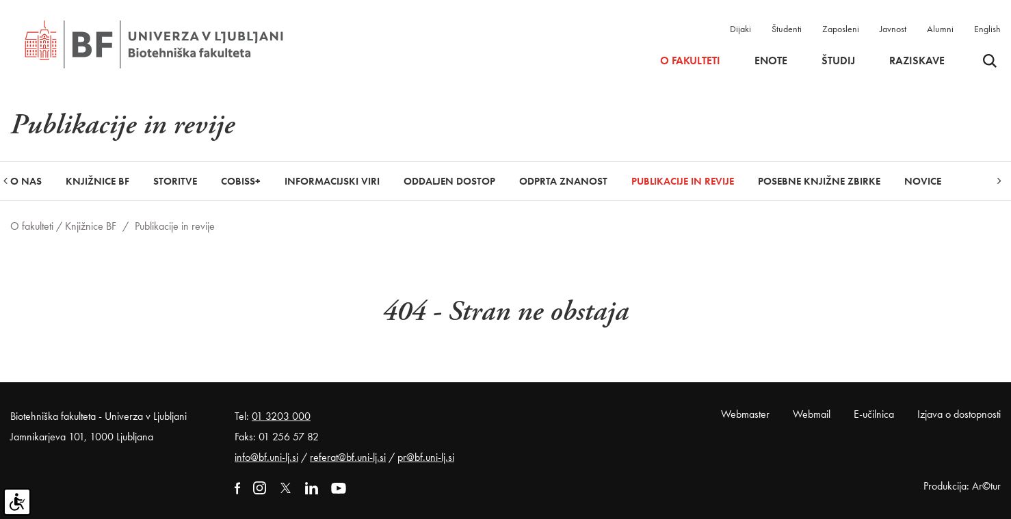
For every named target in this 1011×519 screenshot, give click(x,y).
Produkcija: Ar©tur (962, 486)
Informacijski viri (332, 181)
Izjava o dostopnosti (959, 414)
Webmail (811, 414)
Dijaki (740, 29)
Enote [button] (770, 61)
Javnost (893, 29)
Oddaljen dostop (449, 181)
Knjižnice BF (90, 226)
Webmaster (745, 414)
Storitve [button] (175, 181)
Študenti (787, 29)
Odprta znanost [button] (563, 181)
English (987, 29)
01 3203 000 (281, 416)
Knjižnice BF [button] (97, 181)
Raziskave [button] (917, 61)
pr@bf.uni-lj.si (425, 457)
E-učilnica (874, 414)
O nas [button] (26, 181)
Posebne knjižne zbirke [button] (819, 181)
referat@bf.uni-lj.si (348, 457)
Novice (922, 181)
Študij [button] (838, 61)
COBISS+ (241, 181)
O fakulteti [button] (690, 61)
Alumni (940, 29)
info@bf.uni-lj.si (266, 457)
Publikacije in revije (682, 181)
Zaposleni (840, 29)
